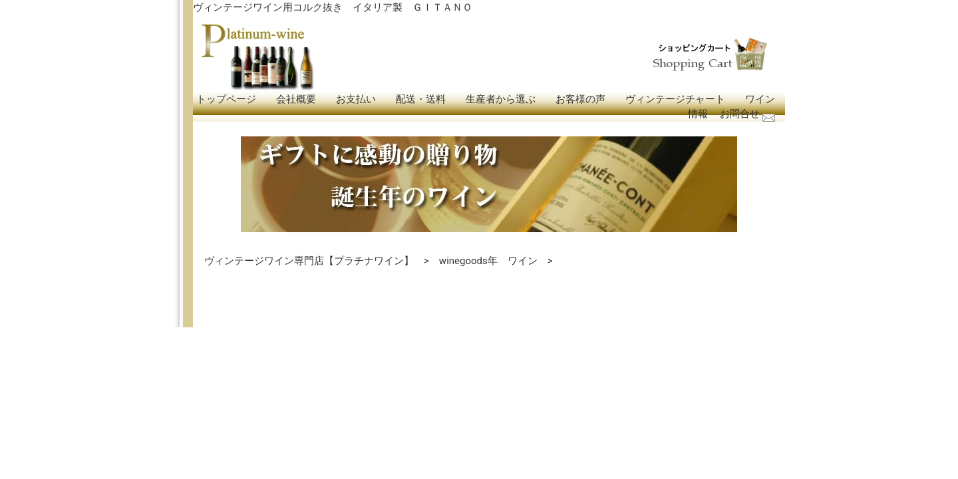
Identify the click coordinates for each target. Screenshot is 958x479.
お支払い (356, 99)
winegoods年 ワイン (488, 261)
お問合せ (740, 114)
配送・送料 (421, 99)
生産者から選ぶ (501, 99)
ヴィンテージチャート (675, 99)
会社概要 (296, 99)
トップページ (226, 99)
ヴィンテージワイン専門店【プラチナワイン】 (309, 261)
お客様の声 (580, 99)
